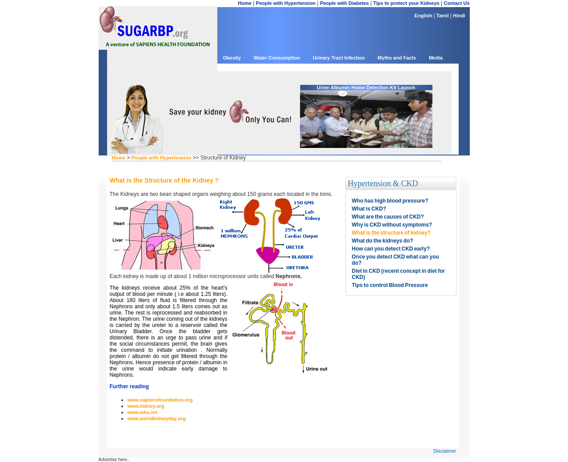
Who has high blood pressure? (390, 201)
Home (245, 3)
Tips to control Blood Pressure (390, 285)
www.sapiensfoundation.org (160, 399)
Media (436, 57)
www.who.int (142, 412)
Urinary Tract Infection (339, 57)
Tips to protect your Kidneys (406, 3)
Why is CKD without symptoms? (392, 225)
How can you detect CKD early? (391, 249)
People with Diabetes (344, 3)
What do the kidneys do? (382, 241)
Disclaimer (444, 451)
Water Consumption (277, 57)
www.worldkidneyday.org (157, 418)
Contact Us (456, 3)
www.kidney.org (146, 406)
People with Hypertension (286, 3)
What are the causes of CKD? (388, 217)
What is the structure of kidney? (391, 233)
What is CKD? (369, 209)
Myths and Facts (397, 57)
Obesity (232, 57)
